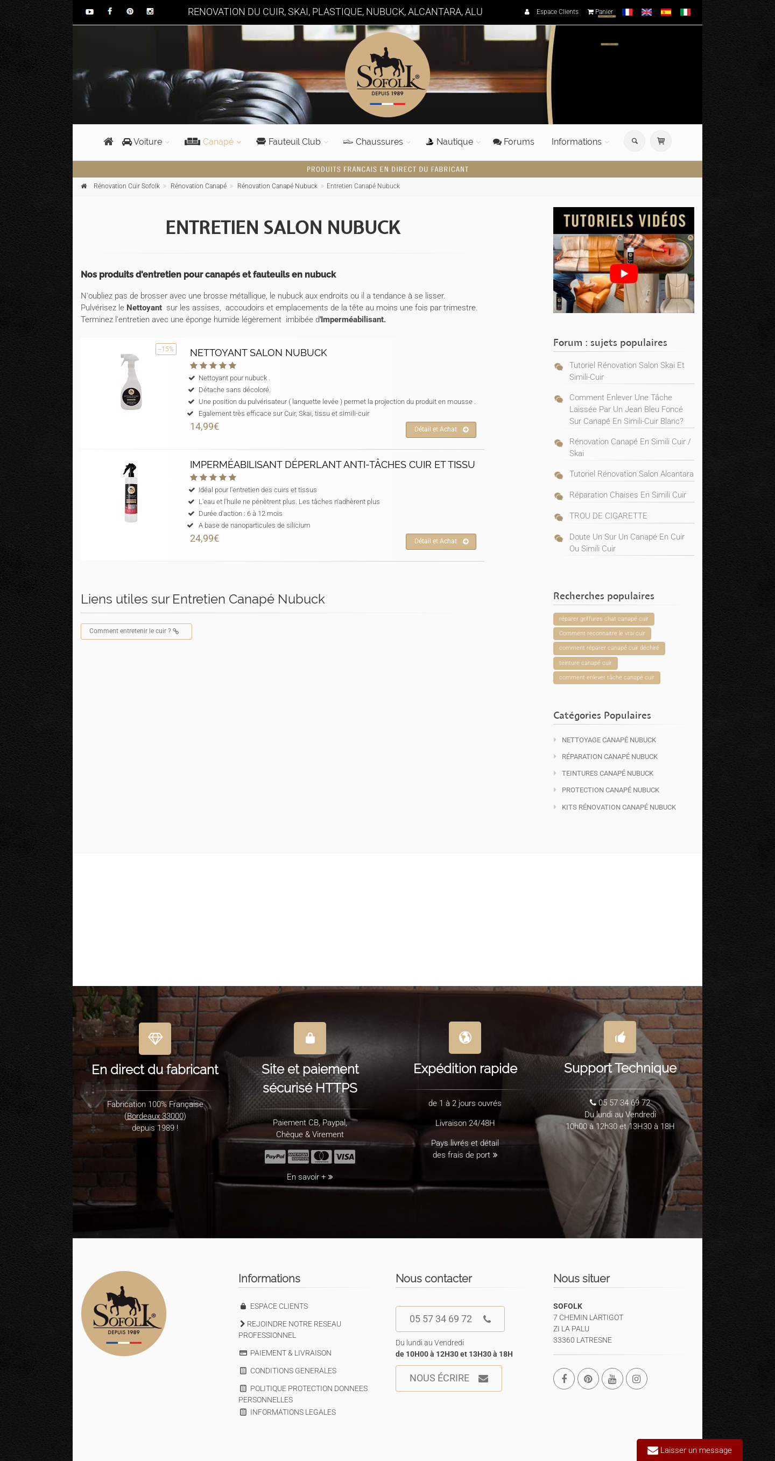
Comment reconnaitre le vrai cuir (602, 633)
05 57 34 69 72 (450, 1319)
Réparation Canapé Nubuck (606, 757)
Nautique (449, 142)
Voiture (142, 142)
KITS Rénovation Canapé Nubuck (615, 807)
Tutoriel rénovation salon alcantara (631, 474)
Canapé (209, 142)
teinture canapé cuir (585, 662)
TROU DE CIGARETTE (608, 516)
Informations (577, 142)
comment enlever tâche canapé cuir (606, 677)
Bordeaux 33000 (155, 1110)
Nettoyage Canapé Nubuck (605, 740)
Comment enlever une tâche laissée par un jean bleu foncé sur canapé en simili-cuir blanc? (626, 409)
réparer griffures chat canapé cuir (604, 618)
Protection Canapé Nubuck (606, 790)
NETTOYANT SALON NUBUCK (258, 352)
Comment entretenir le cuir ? (136, 631)
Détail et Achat (441, 429)
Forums (513, 142)
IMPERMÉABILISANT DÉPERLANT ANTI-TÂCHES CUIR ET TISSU (332, 464)
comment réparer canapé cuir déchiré (609, 647)
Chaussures (373, 142)
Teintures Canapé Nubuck (603, 773)
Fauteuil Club (288, 142)
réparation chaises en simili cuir (627, 495)
